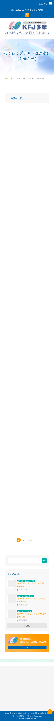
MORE (27, 625)
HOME (6, 78)
